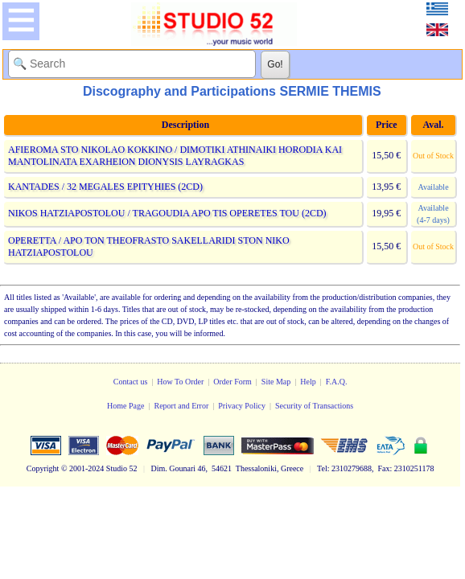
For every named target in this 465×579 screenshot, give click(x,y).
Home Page (125, 405)
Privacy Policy (241, 405)
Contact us (130, 381)
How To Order (180, 381)
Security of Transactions (314, 405)
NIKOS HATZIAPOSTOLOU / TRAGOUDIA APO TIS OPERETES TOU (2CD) (167, 213)
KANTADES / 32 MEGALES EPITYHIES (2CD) (105, 186)
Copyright (43, 468)
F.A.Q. (337, 381)
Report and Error (181, 405)
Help (307, 381)
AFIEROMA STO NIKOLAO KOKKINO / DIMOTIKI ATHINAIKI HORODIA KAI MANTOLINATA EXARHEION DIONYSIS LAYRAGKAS (175, 155)
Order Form (232, 381)
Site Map (275, 381)
